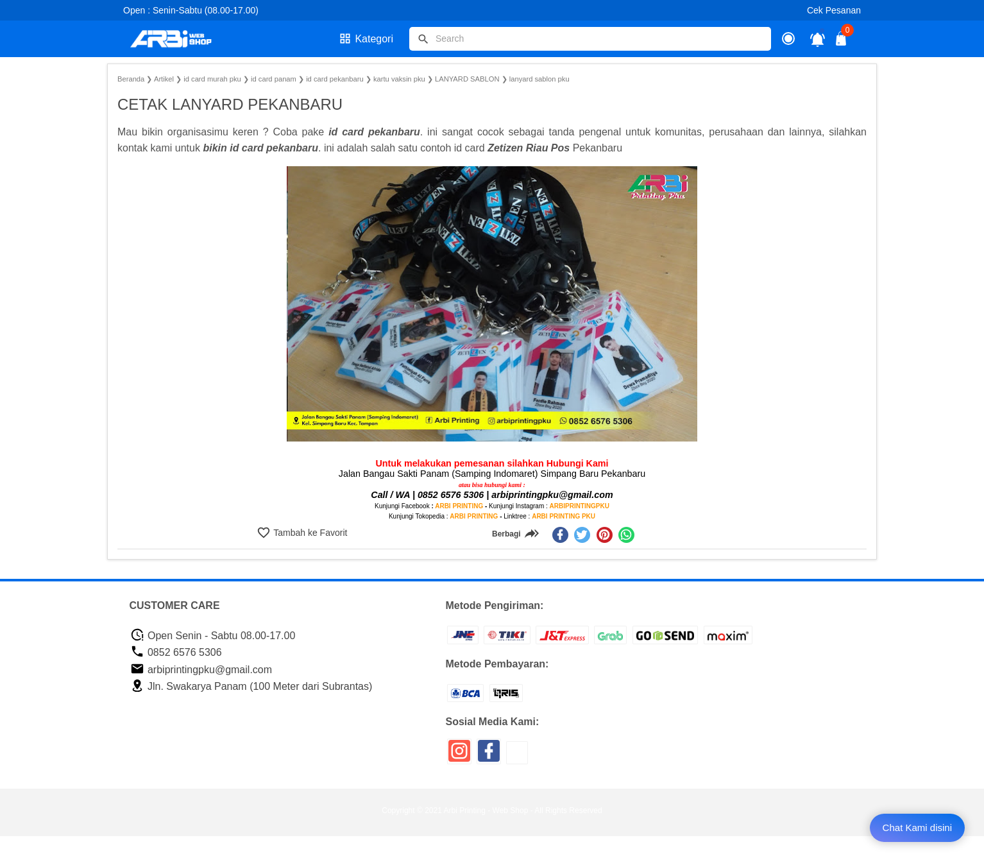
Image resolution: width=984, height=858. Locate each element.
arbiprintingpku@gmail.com (201, 669)
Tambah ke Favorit (309, 533)
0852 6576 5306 (176, 652)
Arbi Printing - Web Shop (486, 810)
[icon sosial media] (459, 755)
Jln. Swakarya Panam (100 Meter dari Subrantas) (251, 686)
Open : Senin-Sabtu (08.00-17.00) (191, 10)
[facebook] (560, 535)
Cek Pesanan (834, 10)
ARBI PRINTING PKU (563, 516)
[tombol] (423, 39)
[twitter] (582, 535)
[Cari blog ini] (590, 39)
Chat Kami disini (917, 827)
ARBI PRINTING (459, 506)
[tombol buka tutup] (841, 42)
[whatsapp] (626, 535)
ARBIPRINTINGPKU (579, 506)
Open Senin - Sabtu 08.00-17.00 (213, 635)
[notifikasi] (817, 39)
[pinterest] (605, 535)
